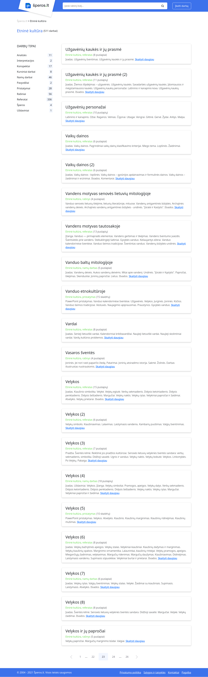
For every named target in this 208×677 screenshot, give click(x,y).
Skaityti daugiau (144, 59)
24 (113, 656)
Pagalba (186, 672)
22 (93, 656)
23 (103, 656)
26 (127, 656)
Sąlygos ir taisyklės (154, 672)
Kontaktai (173, 672)
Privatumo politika (130, 672)
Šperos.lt (22, 21)
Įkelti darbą (181, 6)
